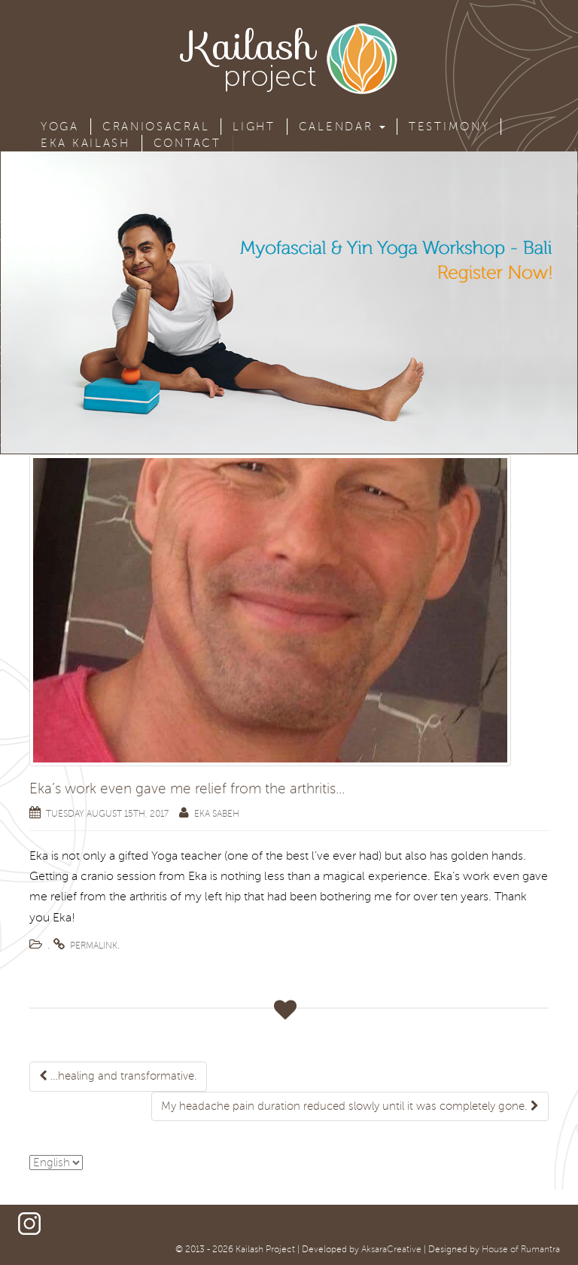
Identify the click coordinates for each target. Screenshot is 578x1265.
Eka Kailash (85, 143)
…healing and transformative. (118, 1076)
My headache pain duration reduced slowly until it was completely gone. (350, 1106)
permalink (93, 946)
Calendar (342, 127)
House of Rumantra (521, 1249)
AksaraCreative (391, 1249)
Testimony (449, 127)
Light (254, 127)
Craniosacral (155, 127)
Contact (187, 143)
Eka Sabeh (216, 814)
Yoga (60, 127)
